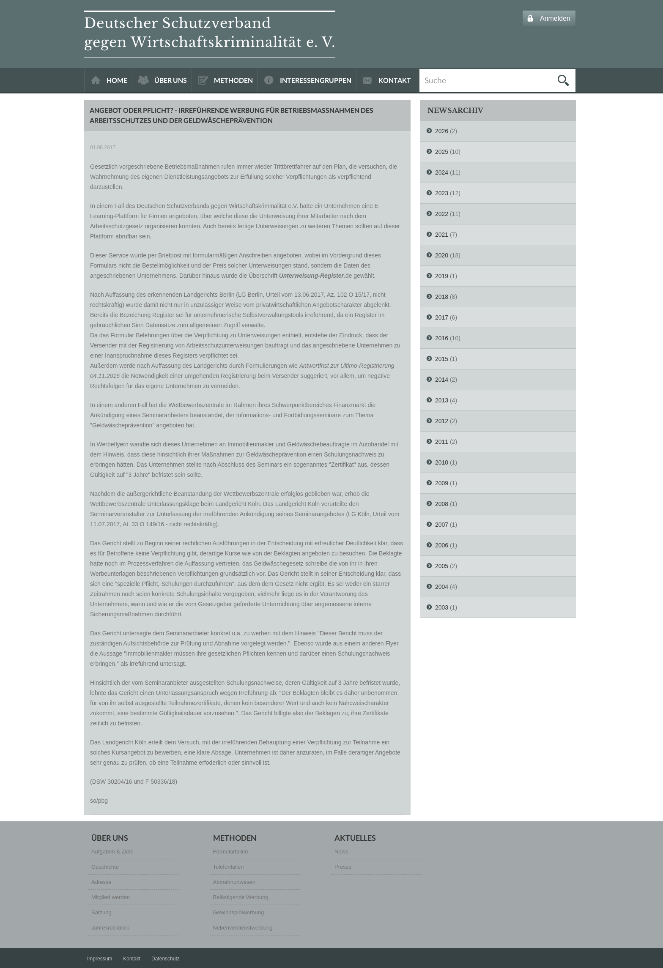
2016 (441, 338)
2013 (441, 400)
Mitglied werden (110, 897)
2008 (441, 503)
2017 (441, 317)
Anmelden (555, 18)
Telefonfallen (228, 867)
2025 (441, 151)
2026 (441, 131)
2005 (441, 566)
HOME (117, 80)
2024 (441, 172)
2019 (441, 276)
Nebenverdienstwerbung (243, 927)
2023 (441, 193)
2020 (441, 255)
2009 (441, 483)
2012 (441, 421)
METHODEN (233, 80)
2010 (441, 462)
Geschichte (105, 867)
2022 (441, 214)
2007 (441, 524)
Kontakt (131, 959)
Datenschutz (165, 959)
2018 (441, 296)
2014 (441, 379)
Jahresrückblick (110, 927)
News (341, 851)
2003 (441, 607)
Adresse (101, 882)
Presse (342, 867)
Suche (435, 79)
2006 (441, 545)
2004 (441, 586)
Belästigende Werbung (240, 897)
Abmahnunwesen (234, 882)
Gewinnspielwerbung (238, 912)
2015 (441, 358)
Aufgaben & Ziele (112, 851)
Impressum (99, 959)
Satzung (101, 912)
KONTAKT (394, 80)
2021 (441, 234)
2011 (441, 441)
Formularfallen (230, 851)
